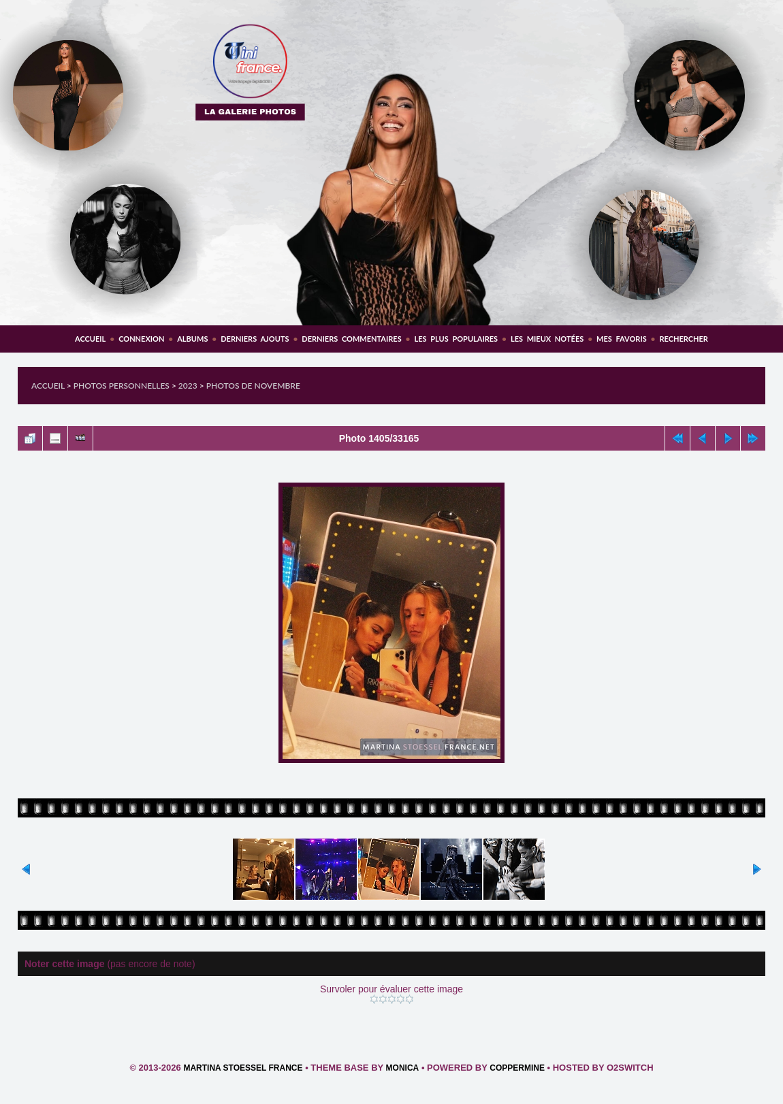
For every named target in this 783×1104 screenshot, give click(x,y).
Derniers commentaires (351, 338)
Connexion (141, 338)
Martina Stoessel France (242, 1068)
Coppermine (517, 1068)
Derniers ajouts (255, 338)
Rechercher (684, 338)
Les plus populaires (456, 338)
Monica (402, 1068)
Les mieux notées (547, 338)
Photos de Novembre (253, 385)
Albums (192, 338)
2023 (187, 385)
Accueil (90, 338)
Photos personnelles (122, 385)
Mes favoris (621, 338)
